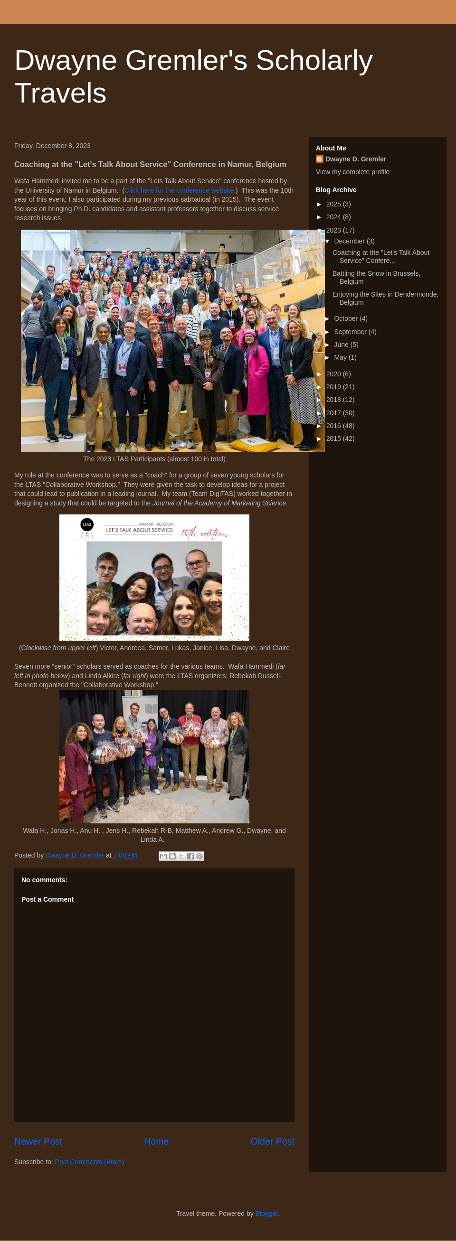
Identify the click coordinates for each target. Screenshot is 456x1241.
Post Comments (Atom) (89, 1162)
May (341, 357)
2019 (334, 387)
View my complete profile (353, 172)
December (350, 241)
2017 (334, 413)
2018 (334, 399)
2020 (334, 374)
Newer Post (38, 1141)
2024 (334, 217)
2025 (334, 204)
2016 (334, 425)
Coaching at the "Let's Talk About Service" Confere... (380, 256)
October (347, 318)
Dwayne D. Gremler (355, 159)
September (351, 332)
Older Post (272, 1141)
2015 (334, 438)
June (342, 344)
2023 (334, 230)
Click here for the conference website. (180, 190)
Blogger (267, 1213)
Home (156, 1141)
